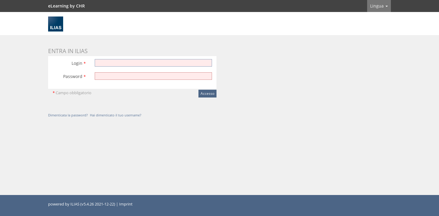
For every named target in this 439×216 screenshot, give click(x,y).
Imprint (126, 204)
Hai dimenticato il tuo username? (115, 115)
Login (79, 63)
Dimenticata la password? (68, 115)
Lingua (379, 6)
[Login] (153, 63)
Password (74, 76)
